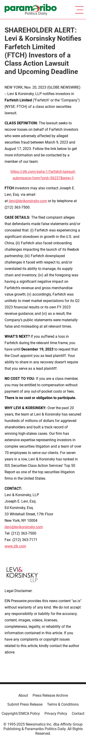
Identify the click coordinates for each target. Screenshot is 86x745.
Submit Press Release (24, 704)
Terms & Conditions (63, 704)
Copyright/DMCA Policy (21, 713)
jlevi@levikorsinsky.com (28, 201)
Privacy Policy (55, 713)
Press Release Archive (50, 695)
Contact (78, 713)
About (23, 695)
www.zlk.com (15, 546)
